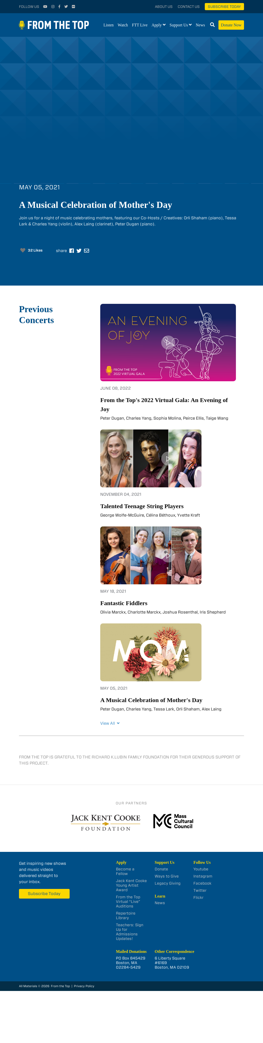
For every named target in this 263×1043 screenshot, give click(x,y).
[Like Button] (23, 250)
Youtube (200, 869)
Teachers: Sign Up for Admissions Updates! (129, 932)
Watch (123, 25)
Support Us (179, 25)
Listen (109, 25)
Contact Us (189, 7)
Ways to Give (167, 876)
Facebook (202, 883)
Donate (161, 869)
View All (109, 723)
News (200, 25)
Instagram (202, 876)
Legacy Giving (167, 883)
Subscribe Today (224, 7)
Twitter (200, 890)
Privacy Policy (84, 986)
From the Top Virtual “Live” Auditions (128, 901)
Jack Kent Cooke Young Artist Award (131, 885)
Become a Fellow (125, 871)
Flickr (198, 897)
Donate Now (231, 25)
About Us (164, 7)
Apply (157, 25)
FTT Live (139, 25)
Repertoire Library (125, 915)
